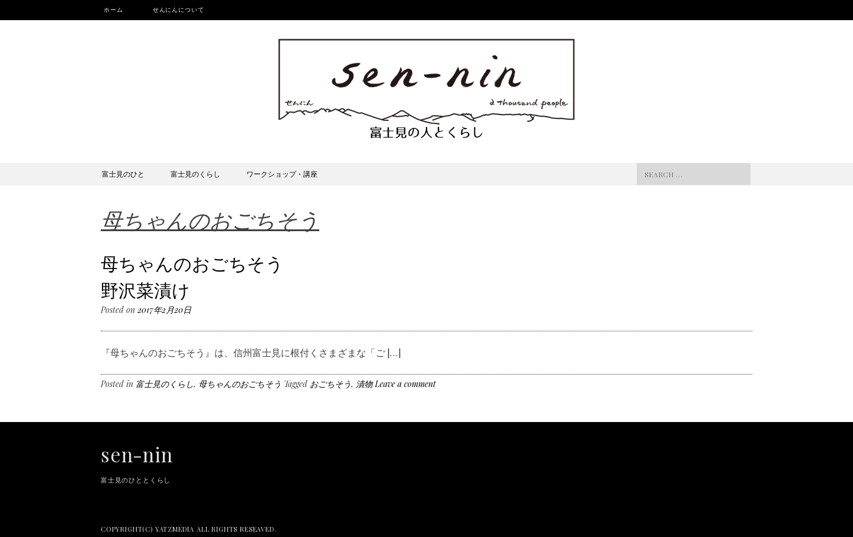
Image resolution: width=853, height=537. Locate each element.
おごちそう (330, 383)
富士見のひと (123, 173)
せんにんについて (178, 10)
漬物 (364, 383)
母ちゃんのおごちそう (239, 383)
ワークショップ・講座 (282, 173)
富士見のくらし (195, 173)
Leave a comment (405, 383)
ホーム (113, 10)
